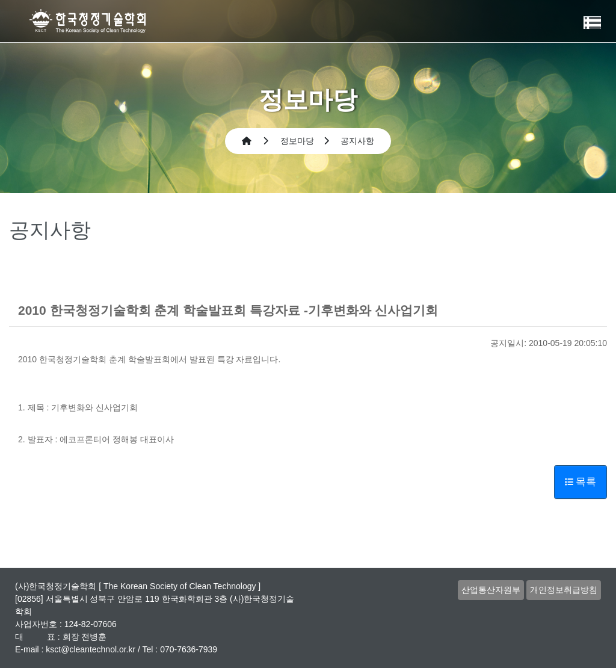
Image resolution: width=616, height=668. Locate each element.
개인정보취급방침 (563, 590)
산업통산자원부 (490, 590)
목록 (581, 481)
